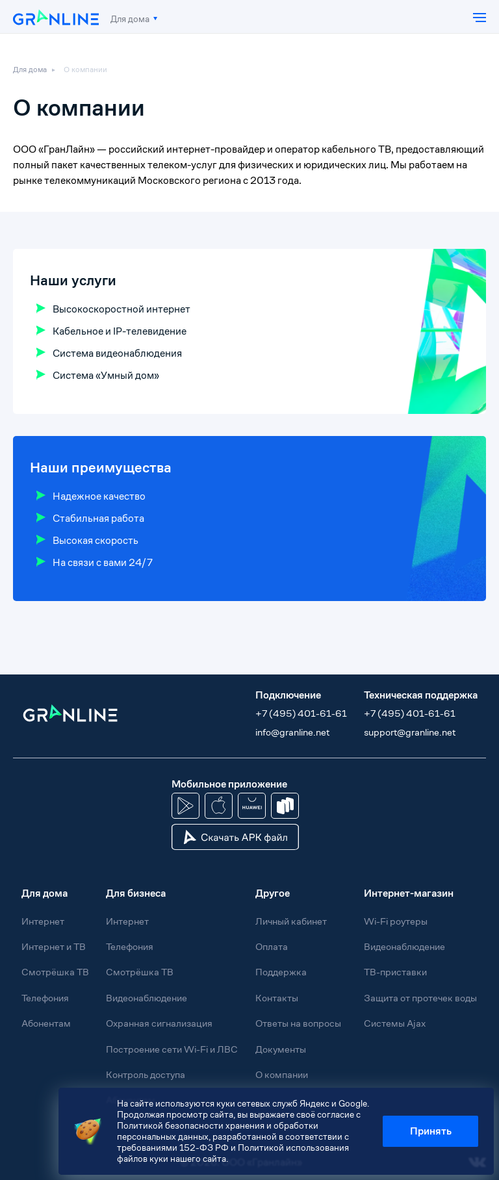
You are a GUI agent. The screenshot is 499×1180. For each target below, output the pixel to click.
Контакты (276, 998)
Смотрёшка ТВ (55, 972)
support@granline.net (409, 732)
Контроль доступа (145, 1074)
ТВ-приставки (395, 972)
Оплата (271, 946)
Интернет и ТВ (53, 946)
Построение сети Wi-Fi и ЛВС (172, 1049)
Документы (280, 1049)
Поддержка (281, 972)
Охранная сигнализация (159, 1023)
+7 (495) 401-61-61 (301, 713)
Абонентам (46, 1023)
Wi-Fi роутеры (396, 921)
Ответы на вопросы (298, 1023)
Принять (431, 1131)
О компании (85, 69)
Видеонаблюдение (146, 998)
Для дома (129, 19)
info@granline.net (292, 732)
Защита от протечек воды (420, 998)
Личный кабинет (291, 921)
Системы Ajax (395, 1023)
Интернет (42, 921)
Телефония (45, 998)
